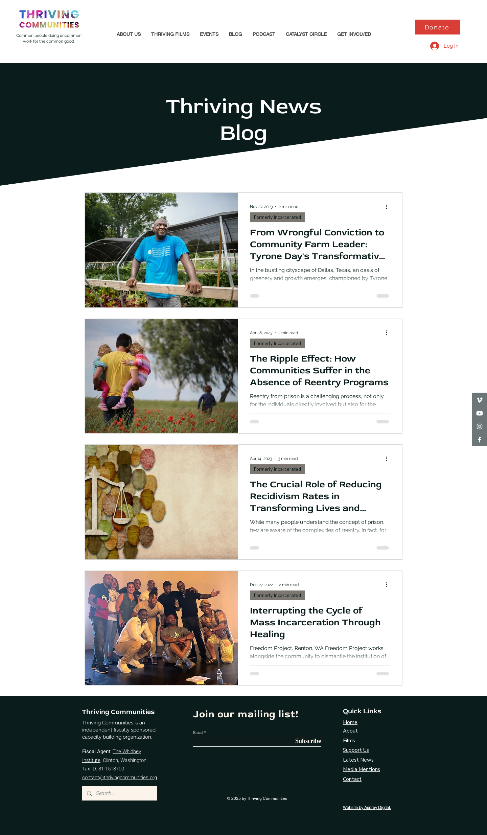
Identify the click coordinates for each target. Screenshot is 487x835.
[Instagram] (479, 426)
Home (350, 722)
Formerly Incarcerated (277, 217)
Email (198, 732)
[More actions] (389, 207)
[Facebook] (479, 439)
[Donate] (437, 27)
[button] (128, 34)
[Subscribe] (304, 741)
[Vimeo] (479, 400)
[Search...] (119, 793)
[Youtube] (479, 413)
